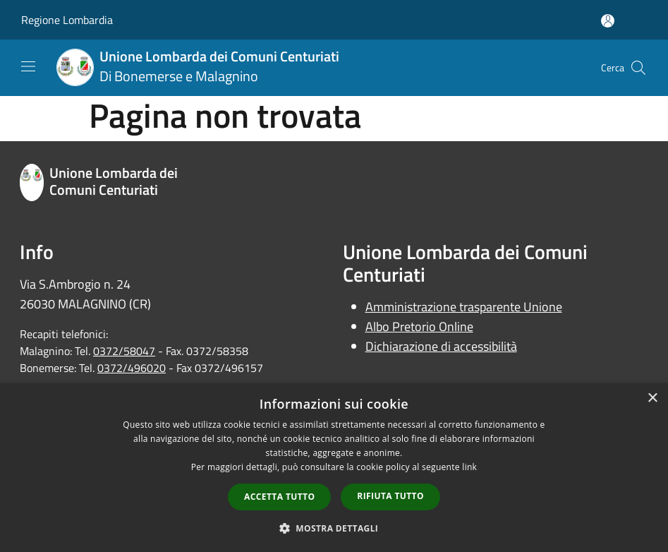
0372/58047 (124, 350)
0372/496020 (131, 367)
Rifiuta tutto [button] (390, 496)
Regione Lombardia (67, 19)
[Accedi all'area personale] (607, 20)
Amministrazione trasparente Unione (463, 306)
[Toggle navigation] (28, 66)
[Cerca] (638, 67)
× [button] (652, 398)
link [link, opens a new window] (469, 467)
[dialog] (334, 467)
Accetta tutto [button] (279, 497)
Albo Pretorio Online (419, 326)
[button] (334, 528)
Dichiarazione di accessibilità (441, 346)
